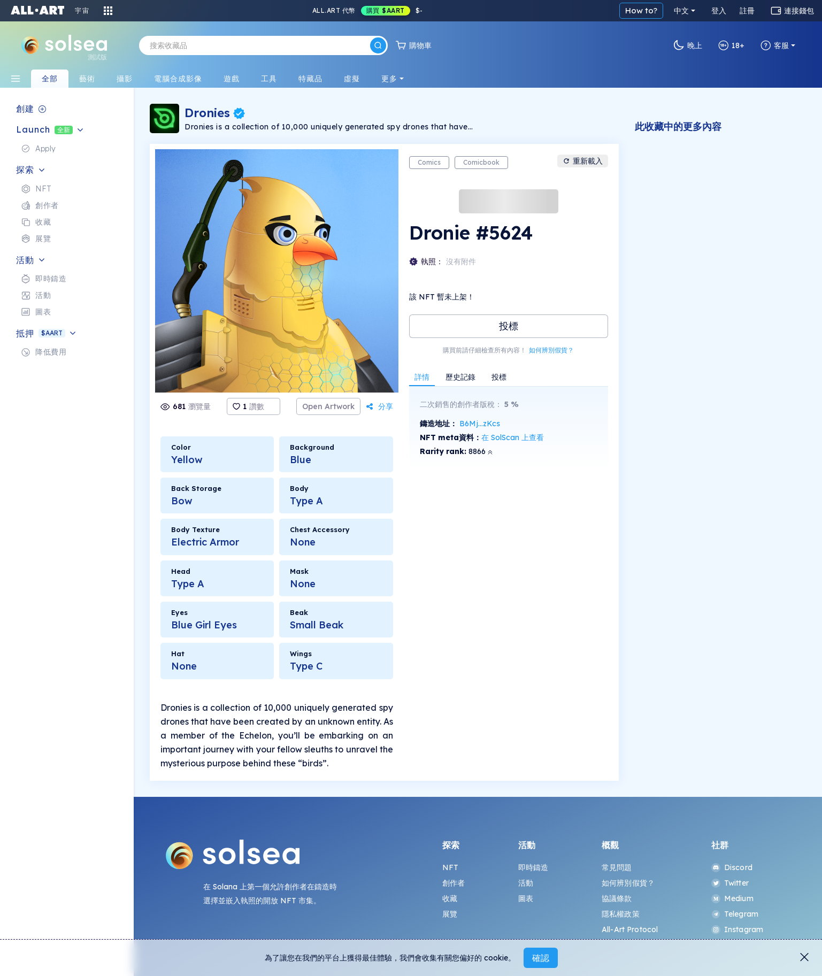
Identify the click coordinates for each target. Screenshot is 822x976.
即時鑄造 (533, 867)
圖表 (525, 898)
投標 (508, 326)
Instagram (737, 929)
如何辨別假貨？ (551, 350)
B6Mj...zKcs (479, 423)
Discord (731, 867)
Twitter (730, 883)
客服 (774, 45)
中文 (681, 11)
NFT (450, 867)
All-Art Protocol (630, 929)
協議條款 (617, 898)
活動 (525, 883)
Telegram (734, 914)
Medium (732, 898)
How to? (641, 10)
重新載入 (583, 161)
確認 (540, 957)
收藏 (449, 898)
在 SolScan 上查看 (512, 437)
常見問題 (617, 867)
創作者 (453, 883)
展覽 (449, 914)
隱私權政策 (621, 914)
